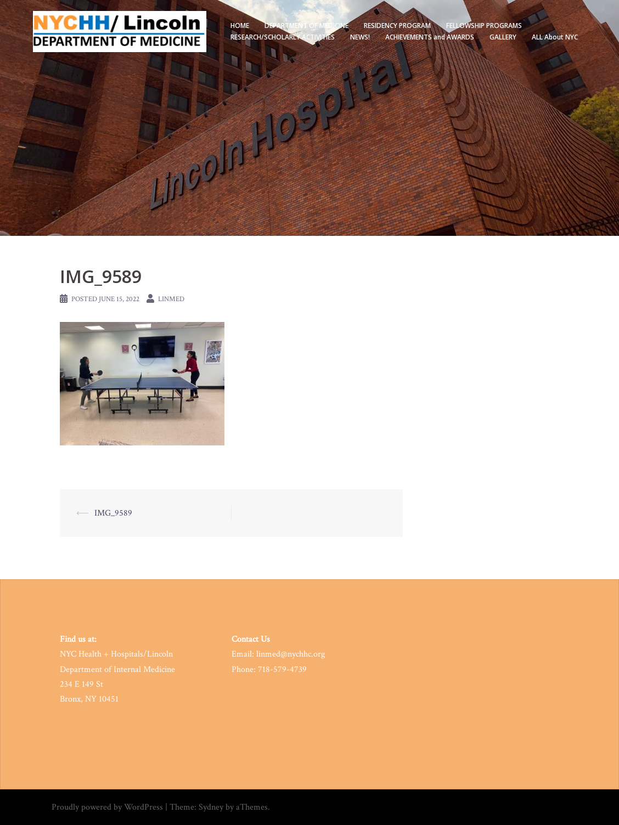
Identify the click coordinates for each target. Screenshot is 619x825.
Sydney (211, 807)
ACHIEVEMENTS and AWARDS (429, 37)
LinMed (171, 299)
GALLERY (502, 37)
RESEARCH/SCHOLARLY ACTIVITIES (282, 37)
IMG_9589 (113, 513)
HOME (239, 25)
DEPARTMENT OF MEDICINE (306, 25)
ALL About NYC (555, 37)
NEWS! (360, 37)
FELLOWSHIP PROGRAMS (484, 25)
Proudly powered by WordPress (107, 807)
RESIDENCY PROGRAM (397, 25)
